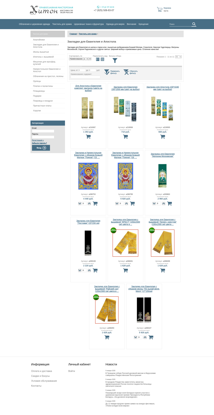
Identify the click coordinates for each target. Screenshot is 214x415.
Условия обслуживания (44, 381)
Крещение (143, 24)
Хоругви (37, 110)
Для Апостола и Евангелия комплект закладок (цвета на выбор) (88, 88)
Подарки (37, 96)
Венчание (131, 24)
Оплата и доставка (41, 371)
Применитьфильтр (115, 72)
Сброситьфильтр (134, 72)
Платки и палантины (43, 86)
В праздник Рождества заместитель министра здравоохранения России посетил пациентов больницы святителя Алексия (129, 384)
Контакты (36, 386)
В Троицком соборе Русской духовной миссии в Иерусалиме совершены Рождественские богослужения (131, 374)
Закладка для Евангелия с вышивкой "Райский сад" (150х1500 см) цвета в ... (107, 288)
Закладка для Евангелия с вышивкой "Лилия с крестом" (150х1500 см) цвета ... (163, 221)
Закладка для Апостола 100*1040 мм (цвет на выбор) (162, 88)
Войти (71, 371)
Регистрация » (38, 140)
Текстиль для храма (62, 24)
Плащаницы (39, 91)
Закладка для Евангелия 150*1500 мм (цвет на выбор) (125, 88)
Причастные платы (42, 105)
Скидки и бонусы (40, 376)
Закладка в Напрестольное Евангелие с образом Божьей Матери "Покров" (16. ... (125, 155)
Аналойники (39, 39)
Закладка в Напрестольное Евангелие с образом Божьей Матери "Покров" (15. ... (88, 155)
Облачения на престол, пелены (48, 76)
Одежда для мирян (115, 24)
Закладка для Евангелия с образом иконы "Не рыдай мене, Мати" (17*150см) (144, 288)
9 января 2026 (110, 370)
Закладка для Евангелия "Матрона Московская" (163, 155)
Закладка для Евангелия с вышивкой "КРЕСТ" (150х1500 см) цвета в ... (125, 221)
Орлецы (37, 81)
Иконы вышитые (41, 52)
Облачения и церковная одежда (34, 24)
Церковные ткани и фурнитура (89, 24)
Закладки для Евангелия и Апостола (46, 45)
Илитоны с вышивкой (43, 57)
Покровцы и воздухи (43, 101)
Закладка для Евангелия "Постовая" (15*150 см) (88, 222)
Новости (111, 364)
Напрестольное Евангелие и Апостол (47, 70)
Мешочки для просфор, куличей (44, 62)
